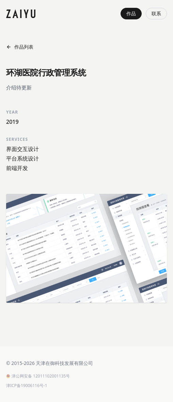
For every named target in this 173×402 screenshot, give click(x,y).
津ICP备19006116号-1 (26, 385)
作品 (131, 13)
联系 (156, 13)
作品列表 (19, 47)
